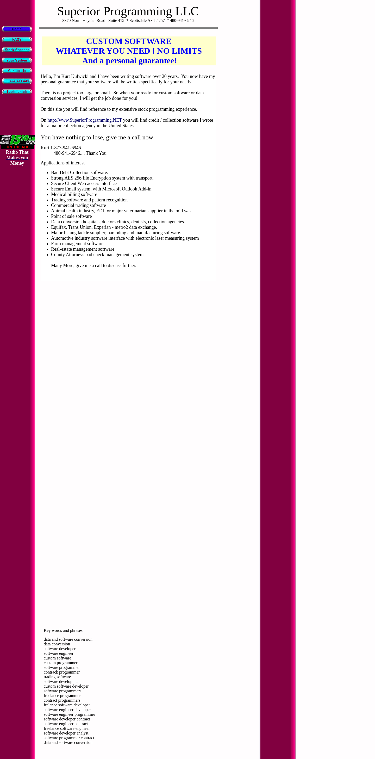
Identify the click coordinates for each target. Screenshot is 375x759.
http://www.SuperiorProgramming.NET (85, 120)
